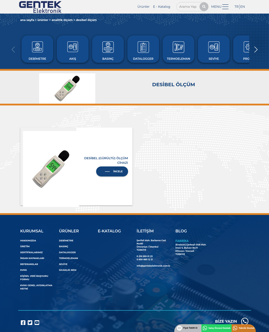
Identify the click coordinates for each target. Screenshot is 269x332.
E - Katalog (161, 7)
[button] (255, 49)
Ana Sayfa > (28, 20)
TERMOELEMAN (68, 258)
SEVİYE (63, 264)
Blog (181, 231)
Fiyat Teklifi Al (190, 328)
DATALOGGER (67, 252)
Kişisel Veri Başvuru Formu (34, 278)
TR (236, 7)
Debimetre (66, 240)
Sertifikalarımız (31, 252)
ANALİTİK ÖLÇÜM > (63, 20)
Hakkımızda (28, 240)
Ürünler (143, 7)
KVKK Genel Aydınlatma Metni (36, 287)
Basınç (63, 246)
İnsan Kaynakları (32, 258)
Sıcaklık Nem (67, 270)
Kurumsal (31, 231)
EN (242, 7)
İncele (118, 171)
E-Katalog (109, 231)
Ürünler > (44, 20)
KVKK (23, 270)
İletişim (145, 231)
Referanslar (29, 264)
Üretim (25, 246)
